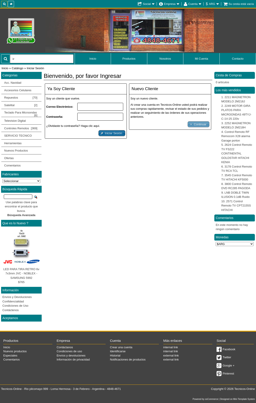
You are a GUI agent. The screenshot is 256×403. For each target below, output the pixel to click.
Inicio (92, 58)
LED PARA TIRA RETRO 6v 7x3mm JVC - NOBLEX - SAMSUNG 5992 (21, 273)
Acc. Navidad (12, 82)
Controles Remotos (20, 128)
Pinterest (228, 373)
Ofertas (9, 158)
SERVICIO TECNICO (18, 135)
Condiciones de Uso (15, 305)
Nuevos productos (15, 351)
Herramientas (13, 143)
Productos (129, 58)
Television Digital (20, 121)
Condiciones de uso (69, 351)
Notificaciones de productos (128, 359)
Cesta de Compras (229, 75)
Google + (228, 365)
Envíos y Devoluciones (17, 297)
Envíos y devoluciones (71, 355)
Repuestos (20, 97)
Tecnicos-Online (244, 389)
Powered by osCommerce (205, 399)
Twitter (227, 357)
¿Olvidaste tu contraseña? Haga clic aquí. (73, 126)
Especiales (10, 355)
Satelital (20, 105)
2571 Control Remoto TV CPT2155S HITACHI (236, 206)
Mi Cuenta (201, 58)
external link (171, 355)
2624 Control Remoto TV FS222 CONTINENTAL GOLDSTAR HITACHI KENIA (236, 153)
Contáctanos (65, 347)
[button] (111, 133)
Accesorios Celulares (17, 90)
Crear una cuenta (121, 347)
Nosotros (165, 58)
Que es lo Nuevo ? (15, 223)
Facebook (229, 349)
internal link (170, 347)
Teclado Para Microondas (20, 113)
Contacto (238, 58)
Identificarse (118, 351)
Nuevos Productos (16, 150)
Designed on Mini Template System (237, 399)
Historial (115, 355)
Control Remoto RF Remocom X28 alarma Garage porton (235, 136)
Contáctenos (10, 310)
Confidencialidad (13, 301)
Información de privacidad (73, 359)
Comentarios (12, 165)
